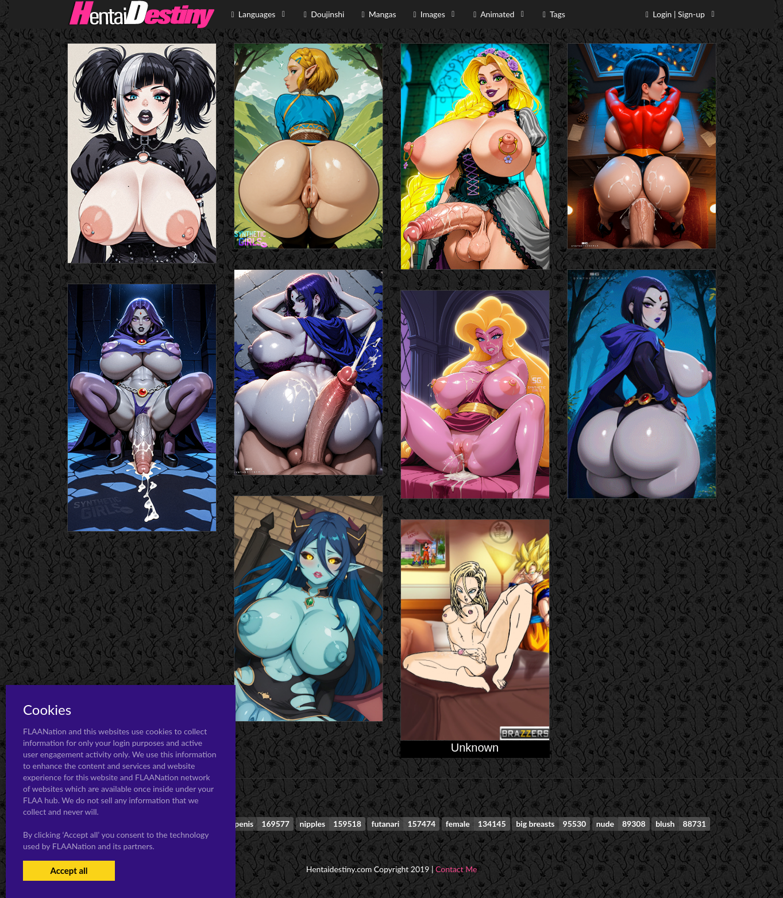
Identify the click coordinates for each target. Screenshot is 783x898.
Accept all (68, 870)
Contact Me (456, 869)
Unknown (475, 747)
